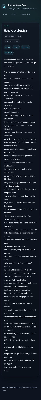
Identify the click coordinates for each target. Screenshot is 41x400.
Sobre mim (25, 14)
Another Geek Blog (17, 5)
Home (5, 14)
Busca (13, 14)
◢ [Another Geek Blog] (4, 6)
